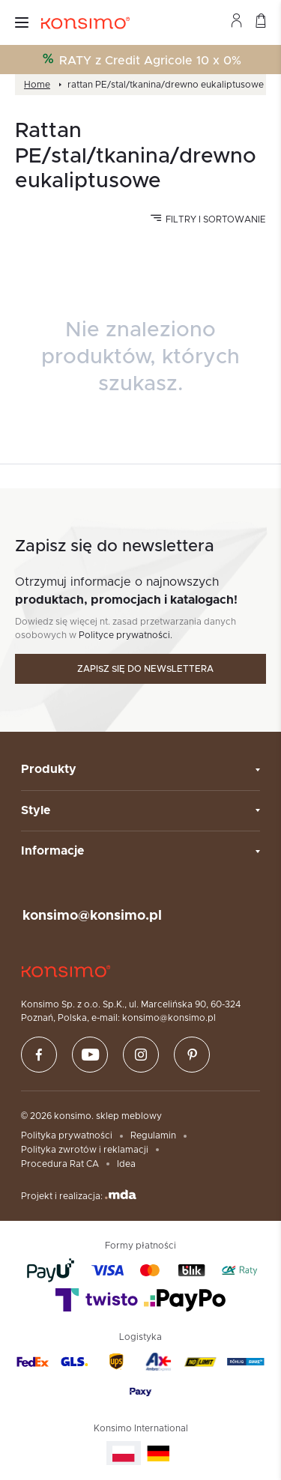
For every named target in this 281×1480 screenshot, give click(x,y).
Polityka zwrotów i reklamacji (84, 1149)
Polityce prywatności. (125, 635)
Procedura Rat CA (60, 1163)
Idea (126, 1163)
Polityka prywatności (66, 1135)
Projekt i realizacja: (78, 1195)
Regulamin (153, 1135)
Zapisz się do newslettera (145, 668)
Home (37, 84)
